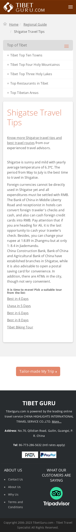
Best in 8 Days (18, 320)
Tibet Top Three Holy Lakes (31, 74)
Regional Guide (35, 24)
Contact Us (15, 479)
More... (57, 421)
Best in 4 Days (18, 298)
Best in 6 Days (18, 313)
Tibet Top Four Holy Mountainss (35, 64)
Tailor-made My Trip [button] (38, 371)
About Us (14, 487)
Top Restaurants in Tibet (29, 83)
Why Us (13, 494)
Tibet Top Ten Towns (26, 55)
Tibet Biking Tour (20, 327)
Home (13, 24)
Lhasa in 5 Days (19, 306)
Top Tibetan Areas (24, 92)
